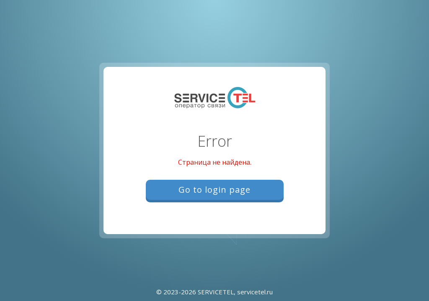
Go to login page (214, 189)
